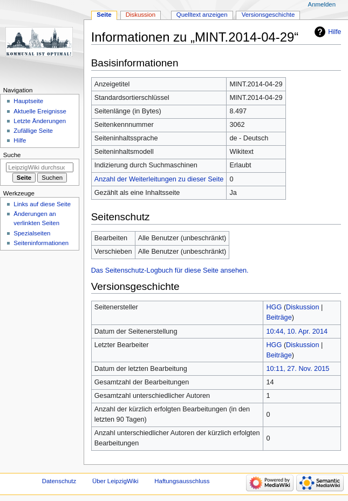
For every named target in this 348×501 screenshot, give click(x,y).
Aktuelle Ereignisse (39, 111)
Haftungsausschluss (181, 481)
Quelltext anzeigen (202, 14)
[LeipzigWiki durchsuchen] (39, 167)
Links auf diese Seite (42, 204)
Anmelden (322, 4)
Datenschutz (59, 481)
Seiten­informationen (41, 243)
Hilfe (334, 32)
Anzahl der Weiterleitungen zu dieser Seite (159, 179)
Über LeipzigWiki (115, 481)
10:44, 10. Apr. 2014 (296, 331)
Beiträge (278, 317)
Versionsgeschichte (268, 14)
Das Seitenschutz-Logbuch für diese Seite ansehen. (170, 270)
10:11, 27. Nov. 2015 (297, 369)
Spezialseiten (31, 233)
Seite (104, 14)
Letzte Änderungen (39, 121)
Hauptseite (28, 101)
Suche (12, 155)
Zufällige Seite (33, 130)
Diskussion (302, 307)
